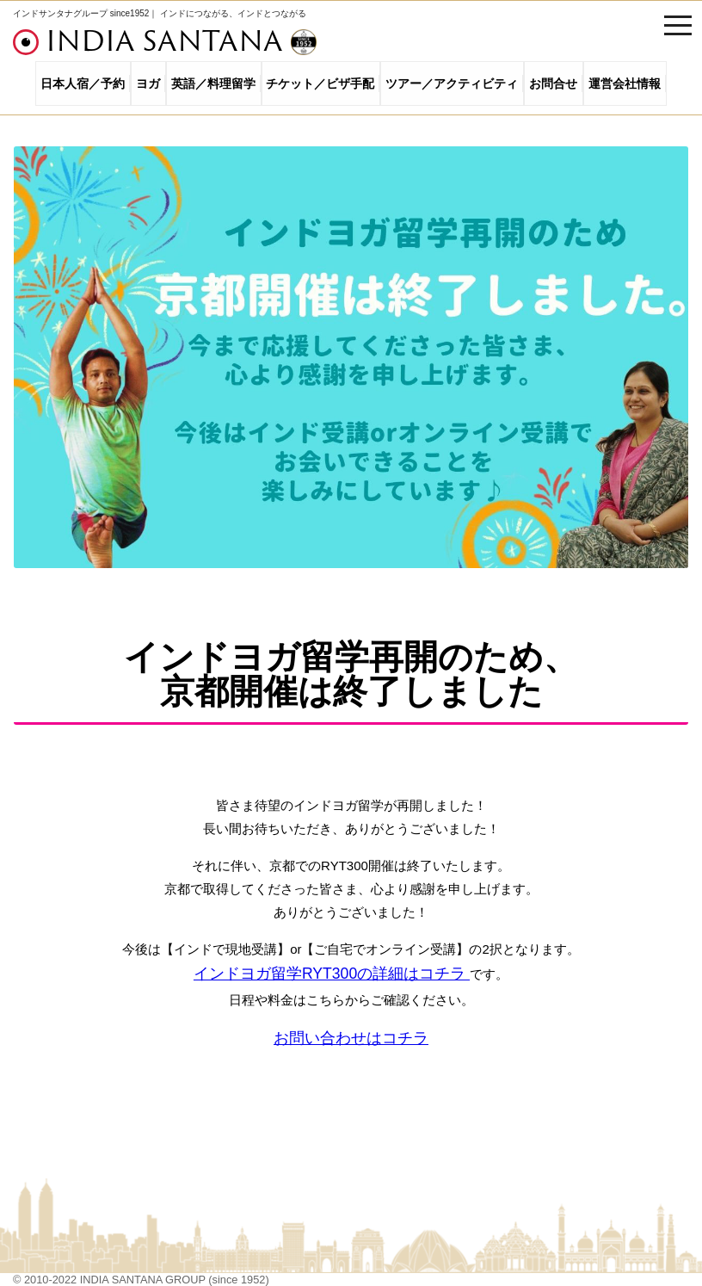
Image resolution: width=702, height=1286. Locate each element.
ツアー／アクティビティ (451, 83)
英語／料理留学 (213, 83)
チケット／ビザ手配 (320, 83)
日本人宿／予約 (82, 83)
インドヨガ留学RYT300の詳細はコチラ (332, 973)
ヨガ (148, 83)
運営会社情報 (624, 83)
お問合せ (553, 83)
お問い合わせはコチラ (351, 1038)
